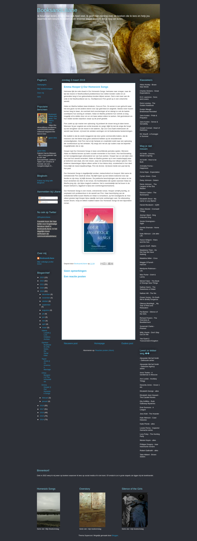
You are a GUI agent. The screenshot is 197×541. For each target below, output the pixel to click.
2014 (42, 419)
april (44, 324)
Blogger (115, 535)
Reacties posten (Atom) (104, 350)
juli (43, 314)
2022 (42, 281)
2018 (42, 406)
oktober (45, 301)
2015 (42, 416)
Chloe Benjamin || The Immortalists (46, 377)
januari (45, 401)
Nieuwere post (71, 343)
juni (43, 317)
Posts (42, 198)
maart (44, 328)
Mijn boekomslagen (45, 89)
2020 (42, 288)
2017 (42, 409)
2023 (42, 277)
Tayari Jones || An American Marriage (46, 364)
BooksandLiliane (57, 10)
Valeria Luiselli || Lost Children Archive (46, 335)
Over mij (40, 93)
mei (44, 321)
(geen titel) (52, 138)
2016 (42, 412)
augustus (46, 310)
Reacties (43, 202)
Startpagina (41, 85)
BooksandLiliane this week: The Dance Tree (52, 118)
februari (45, 398)
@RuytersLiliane (43, 217)
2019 (42, 291)
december (46, 294)
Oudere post (127, 343)
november (46, 298)
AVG (39, 97)
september (46, 305)
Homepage (99, 343)
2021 (42, 284)
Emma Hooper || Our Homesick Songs (46, 389)
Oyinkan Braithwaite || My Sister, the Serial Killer (46, 349)
